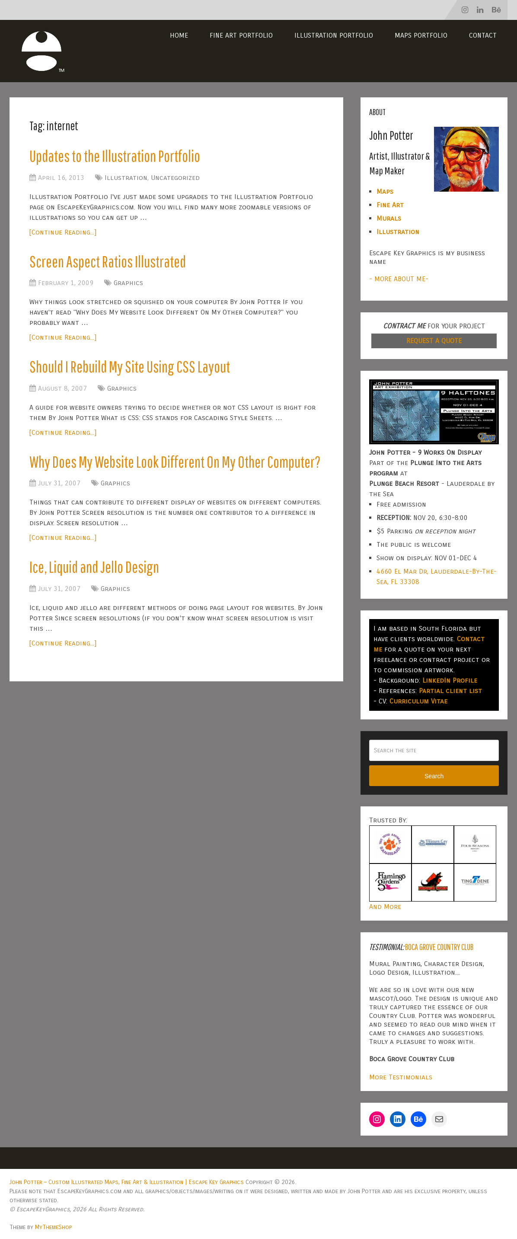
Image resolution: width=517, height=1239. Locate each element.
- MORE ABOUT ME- (398, 279)
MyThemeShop (53, 1227)
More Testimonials (400, 1077)
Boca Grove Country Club (439, 947)
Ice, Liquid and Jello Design (96, 593)
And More (385, 906)
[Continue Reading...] (62, 232)
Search (434, 776)
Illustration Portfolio (333, 35)
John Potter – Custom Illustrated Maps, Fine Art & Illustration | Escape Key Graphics (127, 1182)
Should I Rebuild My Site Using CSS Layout (132, 368)
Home (179, 35)
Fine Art (390, 205)
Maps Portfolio (421, 35)
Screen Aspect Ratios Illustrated (110, 262)
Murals (389, 218)
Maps (385, 191)
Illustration (126, 178)
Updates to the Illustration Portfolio (118, 156)
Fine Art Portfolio (241, 35)
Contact (483, 35)
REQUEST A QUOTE (434, 341)
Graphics (128, 284)
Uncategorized (175, 178)
